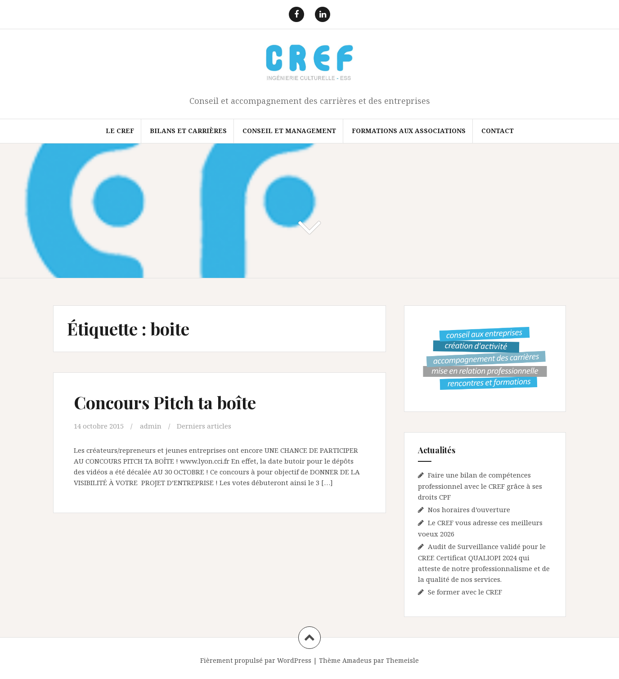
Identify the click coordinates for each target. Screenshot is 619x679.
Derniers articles (204, 425)
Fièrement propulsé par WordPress (255, 660)
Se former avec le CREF (465, 591)
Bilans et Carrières (188, 130)
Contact (497, 130)
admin (150, 425)
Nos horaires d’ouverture (469, 509)
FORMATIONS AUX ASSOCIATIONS (409, 130)
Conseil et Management (289, 130)
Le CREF (120, 130)
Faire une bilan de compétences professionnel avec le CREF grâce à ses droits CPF (480, 485)
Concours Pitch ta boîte (165, 402)
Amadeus (357, 660)
